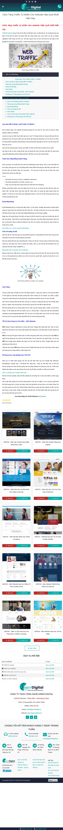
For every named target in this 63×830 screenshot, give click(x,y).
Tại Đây (42, 396)
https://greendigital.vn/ (34, 713)
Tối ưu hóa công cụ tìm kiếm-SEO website (21, 114)
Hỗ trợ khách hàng (53, 775)
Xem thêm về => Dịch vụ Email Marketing (15, 228)
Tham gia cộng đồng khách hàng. (17, 84)
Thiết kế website (22, 764)
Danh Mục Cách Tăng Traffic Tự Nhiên (28, 79)
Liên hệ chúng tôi (53, 762)
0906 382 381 (34, 705)
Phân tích (23, 451)
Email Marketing (12, 106)
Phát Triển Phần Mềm (39, 759)
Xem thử (9, 451)
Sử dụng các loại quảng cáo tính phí (19, 116)
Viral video (9, 89)
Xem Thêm (32, 648)
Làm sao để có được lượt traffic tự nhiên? (19, 82)
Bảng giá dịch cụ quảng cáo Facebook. (15, 250)
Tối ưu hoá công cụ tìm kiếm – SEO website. (20, 91)
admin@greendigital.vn (33, 709)
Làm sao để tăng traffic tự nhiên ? (18, 101)
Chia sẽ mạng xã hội (14, 109)
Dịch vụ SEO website (39, 762)
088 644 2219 (33, 736)
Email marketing (11, 86)
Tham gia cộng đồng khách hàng (18, 104)
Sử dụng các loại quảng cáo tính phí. (18, 94)
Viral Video (10, 111)
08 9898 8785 (40, 829)
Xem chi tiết (50, 665)
